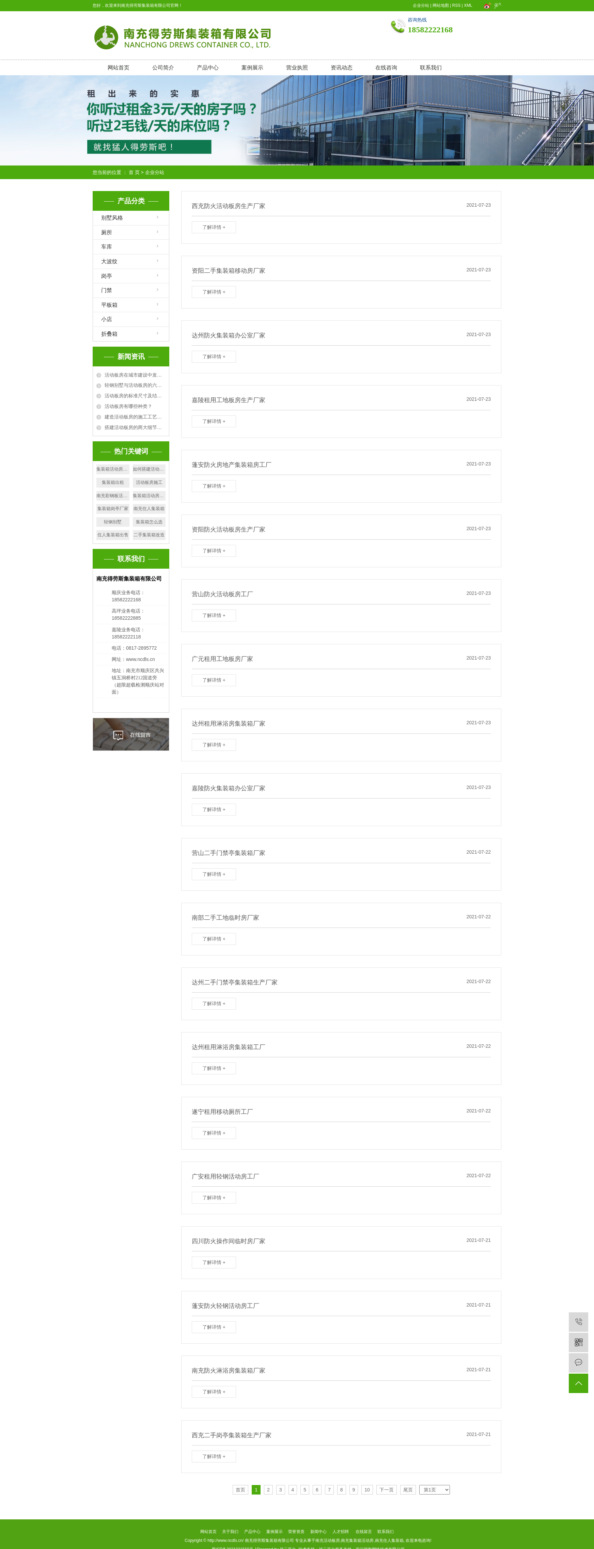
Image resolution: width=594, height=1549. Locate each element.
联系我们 (431, 67)
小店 (106, 319)
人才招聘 (340, 1531)
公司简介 (163, 67)
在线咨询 (386, 67)
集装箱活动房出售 (112, 469)
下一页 (386, 1489)
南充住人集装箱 (149, 508)
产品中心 (208, 67)
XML (468, 5)
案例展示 (252, 67)
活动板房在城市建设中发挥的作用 (135, 375)
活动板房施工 (149, 482)
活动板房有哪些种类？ (128, 406)
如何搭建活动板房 (149, 469)
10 (367, 1489)
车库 (106, 247)
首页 (240, 1489)
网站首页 (118, 67)
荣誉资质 (296, 1531)
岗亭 (106, 276)
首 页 (134, 172)
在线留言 (364, 1531)
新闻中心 (318, 1531)
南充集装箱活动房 (357, 1540)
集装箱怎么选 (149, 521)
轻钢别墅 (113, 521)
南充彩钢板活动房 (112, 495)
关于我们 (230, 1531)
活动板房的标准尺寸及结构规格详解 (135, 395)
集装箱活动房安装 (149, 495)
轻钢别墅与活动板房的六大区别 (135, 385)
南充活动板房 (327, 1540)
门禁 (106, 290)
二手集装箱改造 (149, 534)
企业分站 (421, 5)
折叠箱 (109, 334)
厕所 (106, 232)
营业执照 (297, 67)
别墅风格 (112, 218)
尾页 (408, 1489)
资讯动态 (342, 67)
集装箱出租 (113, 482)
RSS (456, 5)
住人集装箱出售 (112, 534)
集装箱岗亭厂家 (112, 508)
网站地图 (441, 5)
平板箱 (109, 305)
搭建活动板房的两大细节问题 (135, 427)
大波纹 (109, 261)
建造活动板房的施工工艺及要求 (135, 417)
